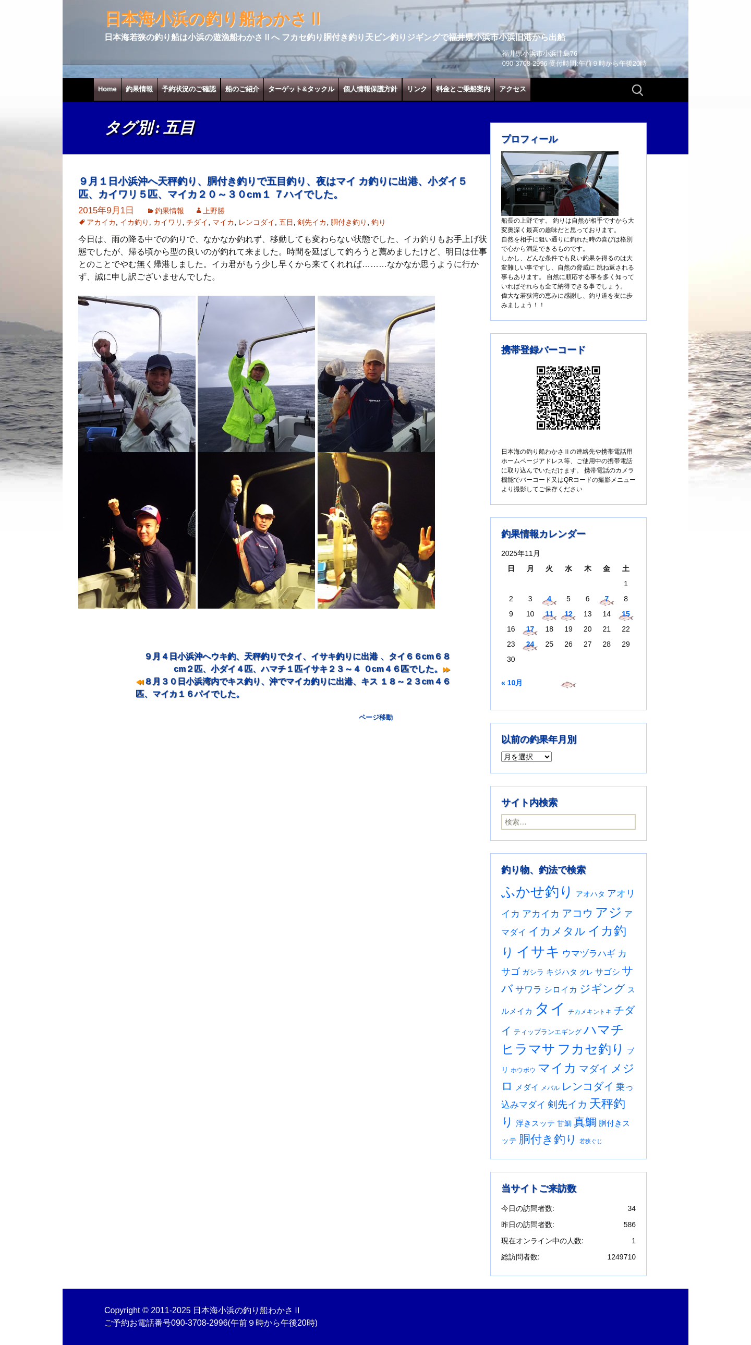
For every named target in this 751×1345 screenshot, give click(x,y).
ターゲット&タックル (301, 89)
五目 (286, 222)
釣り (378, 222)
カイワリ (168, 222)
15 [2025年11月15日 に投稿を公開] (626, 614)
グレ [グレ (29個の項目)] (586, 972)
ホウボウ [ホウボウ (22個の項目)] (523, 1070)
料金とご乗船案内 (463, 89)
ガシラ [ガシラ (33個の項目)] (533, 972)
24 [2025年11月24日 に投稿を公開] (530, 644)
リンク (417, 89)
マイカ (223, 222)
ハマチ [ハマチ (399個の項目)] (604, 1029)
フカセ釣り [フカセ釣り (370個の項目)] (591, 1049)
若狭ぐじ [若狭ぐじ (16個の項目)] (590, 1141)
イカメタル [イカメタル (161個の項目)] (557, 931)
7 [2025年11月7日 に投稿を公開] (606, 599)
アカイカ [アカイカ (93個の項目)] (541, 913)
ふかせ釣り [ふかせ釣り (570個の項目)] (537, 892)
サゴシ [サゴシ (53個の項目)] (607, 971)
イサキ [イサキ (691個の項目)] (538, 951)
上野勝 (214, 211)
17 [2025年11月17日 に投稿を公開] (530, 629)
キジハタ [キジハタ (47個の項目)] (561, 971)
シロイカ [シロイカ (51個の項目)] (560, 989)
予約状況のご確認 (189, 89)
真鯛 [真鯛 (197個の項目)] (585, 1122)
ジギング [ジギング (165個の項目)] (602, 989)
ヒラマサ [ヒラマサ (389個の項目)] (528, 1049)
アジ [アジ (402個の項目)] (608, 912)
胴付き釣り (349, 222)
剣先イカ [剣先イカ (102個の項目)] (567, 1104)
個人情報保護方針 (370, 89)
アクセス (512, 89)
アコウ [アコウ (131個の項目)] (577, 913)
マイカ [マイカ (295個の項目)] (557, 1068)
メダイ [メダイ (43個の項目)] (527, 1087)
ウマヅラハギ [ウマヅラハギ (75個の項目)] (588, 953)
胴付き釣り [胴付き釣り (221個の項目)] (548, 1139)
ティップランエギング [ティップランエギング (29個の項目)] (548, 1032)
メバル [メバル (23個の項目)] (550, 1088)
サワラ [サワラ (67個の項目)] (528, 990)
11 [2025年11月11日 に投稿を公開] (549, 614)
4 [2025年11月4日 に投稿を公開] (549, 599)
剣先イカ (311, 222)
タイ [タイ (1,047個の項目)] (550, 1008)
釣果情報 (139, 89)
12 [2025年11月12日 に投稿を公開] (568, 614)
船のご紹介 (242, 89)
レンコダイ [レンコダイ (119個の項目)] (588, 1086)
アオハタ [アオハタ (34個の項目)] (590, 894)
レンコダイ (256, 222)
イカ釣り (134, 222)
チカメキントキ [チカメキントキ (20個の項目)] (590, 1011)
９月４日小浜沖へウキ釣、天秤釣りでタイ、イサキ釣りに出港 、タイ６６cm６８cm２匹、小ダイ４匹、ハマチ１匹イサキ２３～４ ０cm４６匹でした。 (297, 662)
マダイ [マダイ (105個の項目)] (594, 1068)
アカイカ (101, 222)
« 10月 (512, 682)
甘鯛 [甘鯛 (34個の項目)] (564, 1123)
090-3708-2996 (199, 1322)
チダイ (197, 222)
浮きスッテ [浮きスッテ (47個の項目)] (535, 1123)
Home (107, 89)
